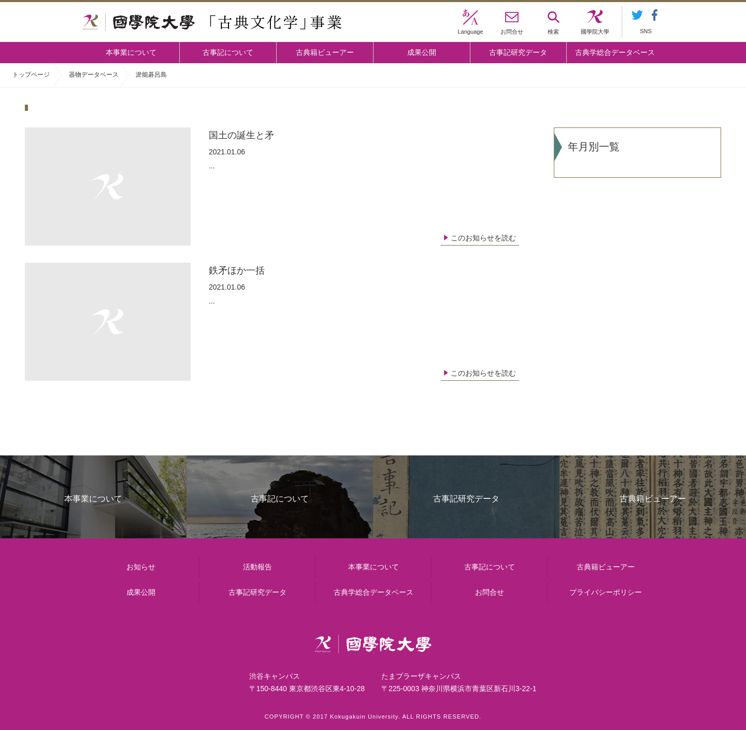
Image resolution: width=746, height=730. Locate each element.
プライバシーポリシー (605, 592)
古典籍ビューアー (325, 52)
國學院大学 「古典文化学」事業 (212, 22)
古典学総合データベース (615, 52)
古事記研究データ (518, 52)
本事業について (131, 52)
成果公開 (421, 52)
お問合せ (489, 592)
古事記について (228, 52)
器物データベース (94, 74)
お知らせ (140, 567)
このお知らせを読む (483, 238)
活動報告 (257, 567)
